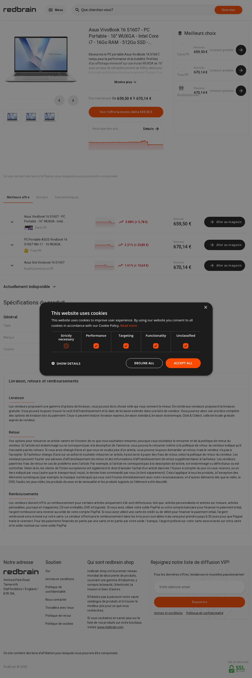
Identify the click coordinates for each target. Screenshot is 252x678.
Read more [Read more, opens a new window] (128, 325)
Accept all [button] (183, 363)
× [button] (205, 307)
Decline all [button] (144, 363)
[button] (65, 363)
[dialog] (126, 339)
